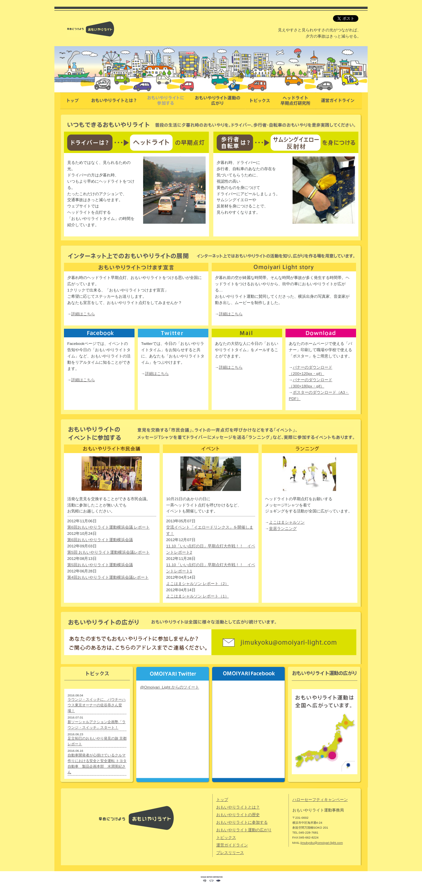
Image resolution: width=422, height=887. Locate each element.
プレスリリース (230, 852)
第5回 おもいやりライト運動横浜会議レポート (108, 552)
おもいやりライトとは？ (238, 807)
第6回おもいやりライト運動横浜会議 (100, 539)
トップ (222, 799)
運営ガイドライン (232, 845)
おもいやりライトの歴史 (238, 814)
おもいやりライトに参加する (242, 822)
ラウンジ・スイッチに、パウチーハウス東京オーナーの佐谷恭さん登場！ (97, 705)
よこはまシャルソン (287, 522)
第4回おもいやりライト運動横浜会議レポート (108, 577)
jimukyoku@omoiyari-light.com (321, 842)
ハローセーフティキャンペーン (320, 799)
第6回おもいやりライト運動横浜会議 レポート (108, 527)
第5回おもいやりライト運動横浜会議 (100, 565)
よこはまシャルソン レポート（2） (197, 583)
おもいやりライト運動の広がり (244, 830)
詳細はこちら (83, 314)
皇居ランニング (283, 528)
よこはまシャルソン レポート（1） (197, 596)
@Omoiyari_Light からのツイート (169, 687)
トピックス (226, 837)
